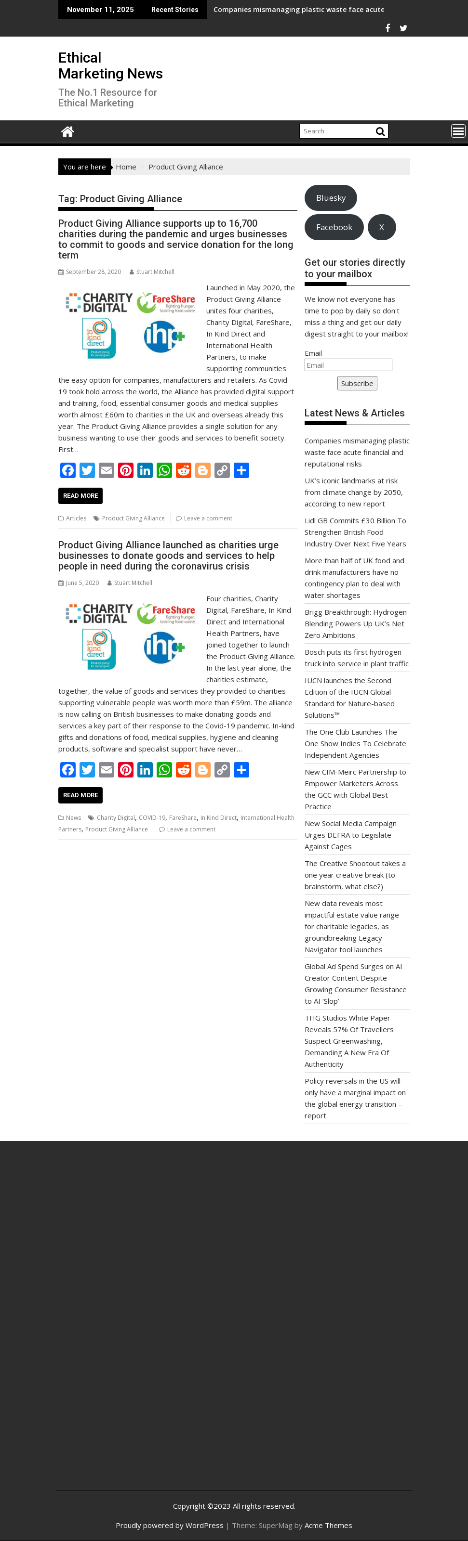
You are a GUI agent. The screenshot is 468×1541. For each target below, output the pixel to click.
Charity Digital (116, 818)
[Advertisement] (122, 1322)
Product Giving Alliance (133, 518)
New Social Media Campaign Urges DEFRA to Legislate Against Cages (351, 834)
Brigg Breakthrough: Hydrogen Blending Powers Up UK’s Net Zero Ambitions (356, 623)
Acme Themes (328, 1525)
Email (313, 353)
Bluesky (331, 197)
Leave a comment (208, 518)
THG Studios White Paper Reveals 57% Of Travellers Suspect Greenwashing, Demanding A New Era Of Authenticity (349, 1041)
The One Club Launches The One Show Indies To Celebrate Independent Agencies (355, 743)
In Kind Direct (219, 818)
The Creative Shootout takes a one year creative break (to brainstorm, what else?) (355, 874)
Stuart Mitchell (152, 272)
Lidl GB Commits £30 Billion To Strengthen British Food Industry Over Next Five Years (355, 532)
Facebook (334, 227)
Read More (80, 495)
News (73, 818)
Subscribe (357, 383)
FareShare (183, 818)
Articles (76, 518)
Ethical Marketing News (110, 65)
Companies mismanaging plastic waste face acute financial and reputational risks (284, 9)
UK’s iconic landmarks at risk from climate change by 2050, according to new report (354, 492)
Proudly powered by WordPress (170, 1525)
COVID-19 (152, 818)
